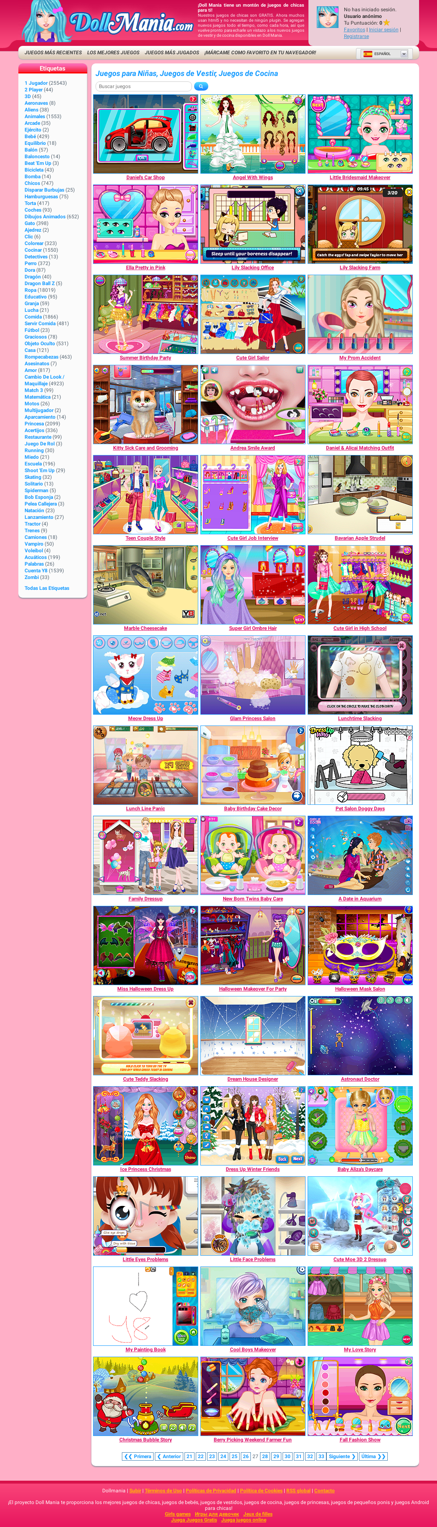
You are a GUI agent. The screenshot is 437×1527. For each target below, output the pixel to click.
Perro (31, 263)
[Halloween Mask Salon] (360, 945)
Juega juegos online (243, 1520)
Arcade (32, 123)
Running (34, 450)
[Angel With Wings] (253, 134)
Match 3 (34, 390)
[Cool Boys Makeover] (253, 1306)
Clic (29, 237)
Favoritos (354, 30)
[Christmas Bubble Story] (145, 1396)
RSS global (298, 1491)
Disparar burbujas (44, 190)
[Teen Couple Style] (145, 494)
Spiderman (36, 490)
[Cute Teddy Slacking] (145, 1035)
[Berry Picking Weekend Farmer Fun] (253, 1396)
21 (189, 1456)
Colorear (34, 243)
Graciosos (36, 337)
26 (246, 1456)
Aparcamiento (40, 417)
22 (201, 1456)
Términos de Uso (163, 1491)
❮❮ (138, 1456)
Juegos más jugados (172, 53)
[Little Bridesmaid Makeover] (360, 134)
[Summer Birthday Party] (145, 314)
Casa (30, 350)
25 (234, 1456)
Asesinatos (37, 364)
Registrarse (356, 36)
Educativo (36, 297)
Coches (33, 210)
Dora (30, 270)
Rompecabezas (41, 357)
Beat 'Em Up (38, 163)
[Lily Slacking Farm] (360, 224)
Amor (31, 370)
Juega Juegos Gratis (194, 1520)
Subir (135, 1491)
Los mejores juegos (113, 53)
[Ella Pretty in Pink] (145, 224)
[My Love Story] (360, 1306)
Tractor (32, 524)
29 (276, 1456)
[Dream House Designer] (253, 1035)
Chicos (32, 183)
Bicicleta (34, 170)
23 (212, 1456)
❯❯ (373, 1456)
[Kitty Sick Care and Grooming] (145, 404)
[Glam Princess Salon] (253, 675)
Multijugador (39, 410)
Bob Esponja (39, 497)
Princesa (34, 424)
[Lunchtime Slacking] (360, 675)
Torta (30, 203)
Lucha (31, 310)
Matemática (38, 397)
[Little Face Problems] (253, 1216)
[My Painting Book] (145, 1306)
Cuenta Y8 (36, 571)
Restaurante (38, 437)
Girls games (178, 1514)
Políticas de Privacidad (211, 1491)
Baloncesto (37, 156)
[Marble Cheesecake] (145, 584)
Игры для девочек (217, 1514)
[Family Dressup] (145, 855)
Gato (30, 223)
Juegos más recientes (53, 53)
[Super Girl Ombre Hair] (253, 584)
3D (28, 96)
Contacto (324, 1491)
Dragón (33, 277)
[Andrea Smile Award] (253, 404)
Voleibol (34, 551)
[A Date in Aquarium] (360, 855)
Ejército (33, 130)
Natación (34, 510)
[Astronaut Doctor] (360, 1035)
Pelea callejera (41, 504)
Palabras (34, 564)
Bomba (32, 176)
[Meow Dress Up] (145, 675)
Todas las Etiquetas (47, 588)
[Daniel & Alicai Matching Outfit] (360, 404)
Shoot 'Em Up (40, 470)
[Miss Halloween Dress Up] (145, 945)
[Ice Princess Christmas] (145, 1125)
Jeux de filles (258, 1514)
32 (310, 1456)
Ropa (30, 290)
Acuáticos (36, 557)
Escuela (33, 464)
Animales (35, 116)
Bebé (30, 136)
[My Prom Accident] (360, 314)
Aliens (31, 110)
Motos (32, 404)
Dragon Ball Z (40, 283)
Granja (32, 303)
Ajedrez (33, 230)
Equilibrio (35, 143)
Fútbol (32, 330)
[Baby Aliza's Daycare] (360, 1125)
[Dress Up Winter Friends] (253, 1125)
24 (223, 1456)
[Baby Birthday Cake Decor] (253, 765)
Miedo (32, 457)
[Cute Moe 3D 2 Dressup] (360, 1216)
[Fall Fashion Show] (360, 1396)
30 (287, 1456)
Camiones (36, 537)
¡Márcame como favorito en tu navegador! (260, 53)
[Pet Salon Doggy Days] (360, 765)
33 (321, 1456)
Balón (31, 150)
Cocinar (33, 250)
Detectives (36, 257)
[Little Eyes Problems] (145, 1216)
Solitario (34, 484)
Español (377, 54)
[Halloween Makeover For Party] (253, 945)
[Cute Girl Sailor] (253, 314)
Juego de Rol (40, 444)
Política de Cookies (261, 1491)
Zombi (32, 577)
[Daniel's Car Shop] (145, 134)
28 (265, 1456)
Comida (33, 317)
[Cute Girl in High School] (360, 584)
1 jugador (36, 83)
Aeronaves (36, 103)
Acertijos (34, 430)
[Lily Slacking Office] (253, 224)
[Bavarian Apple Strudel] (360, 494)
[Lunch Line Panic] (145, 765)
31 (299, 1456)
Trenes (32, 530)
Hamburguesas (41, 197)
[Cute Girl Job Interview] (253, 494)
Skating (33, 477)
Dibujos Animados (45, 217)
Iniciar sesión (384, 30)
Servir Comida (40, 323)
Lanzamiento (39, 517)
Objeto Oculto (40, 343)
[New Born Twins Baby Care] (253, 855)
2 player (34, 90)
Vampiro (34, 544)
